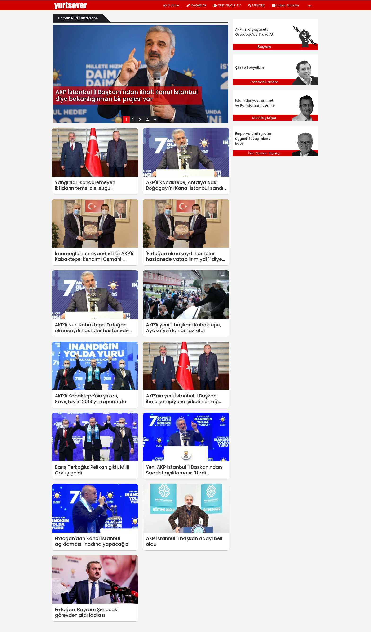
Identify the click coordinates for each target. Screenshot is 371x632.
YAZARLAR (196, 5)
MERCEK (256, 5)
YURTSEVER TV (227, 5)
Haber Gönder (285, 5)
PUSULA (171, 5)
